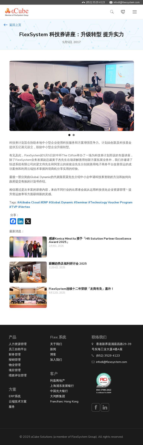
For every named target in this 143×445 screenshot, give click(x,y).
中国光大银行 (59, 391)
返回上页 (12, 25)
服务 (12, 407)
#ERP (44, 202)
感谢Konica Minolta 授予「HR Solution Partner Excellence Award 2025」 (90, 240)
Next (128, 96)
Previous (15, 96)
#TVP (13, 207)
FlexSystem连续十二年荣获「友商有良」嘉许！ (81, 289)
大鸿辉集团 (57, 396)
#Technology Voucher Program (110, 202)
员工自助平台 (18, 349)
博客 (53, 354)
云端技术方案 (18, 401)
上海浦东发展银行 (62, 386)
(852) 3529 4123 (95, 2)
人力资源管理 (18, 344)
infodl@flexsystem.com (127, 2)
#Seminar (81, 202)
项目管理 (15, 370)
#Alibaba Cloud (28, 202)
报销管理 (15, 359)
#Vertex (24, 207)
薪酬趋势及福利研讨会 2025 (68, 264)
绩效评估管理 (18, 375)
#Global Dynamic (61, 202)
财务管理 (15, 354)
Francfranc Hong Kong (64, 401)
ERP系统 (15, 396)
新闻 (53, 349)
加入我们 (56, 359)
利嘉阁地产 (57, 380)
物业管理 (15, 365)
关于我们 (56, 344)
